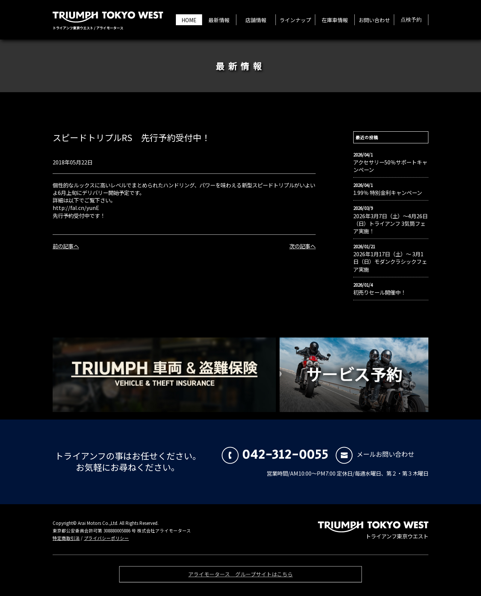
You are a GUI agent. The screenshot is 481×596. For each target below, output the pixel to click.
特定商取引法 (66, 538)
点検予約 (411, 20)
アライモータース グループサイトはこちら (240, 576)
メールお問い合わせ (375, 454)
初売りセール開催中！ (379, 292)
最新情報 (219, 20)
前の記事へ (66, 246)
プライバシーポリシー (106, 538)
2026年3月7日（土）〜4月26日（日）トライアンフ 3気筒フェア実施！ (390, 223)
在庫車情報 (335, 20)
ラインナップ (295, 20)
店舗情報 (255, 20)
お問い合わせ (374, 20)
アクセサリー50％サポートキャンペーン (390, 165)
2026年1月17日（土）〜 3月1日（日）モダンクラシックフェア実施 (390, 261)
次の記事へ (302, 246)
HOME (189, 20)
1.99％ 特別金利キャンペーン (387, 192)
